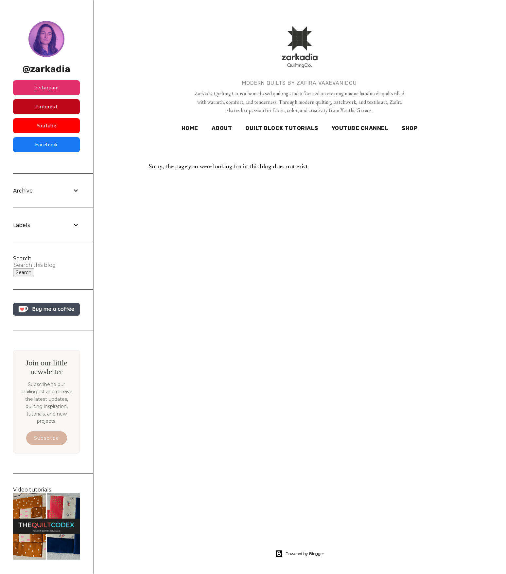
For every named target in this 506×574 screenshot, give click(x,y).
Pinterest (46, 107)
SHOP (409, 128)
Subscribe (46, 438)
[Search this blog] (38, 265)
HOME (190, 128)
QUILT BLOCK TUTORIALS (281, 128)
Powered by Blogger (299, 554)
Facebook (46, 145)
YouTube (46, 126)
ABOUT (222, 128)
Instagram (46, 88)
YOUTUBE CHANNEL (360, 128)
